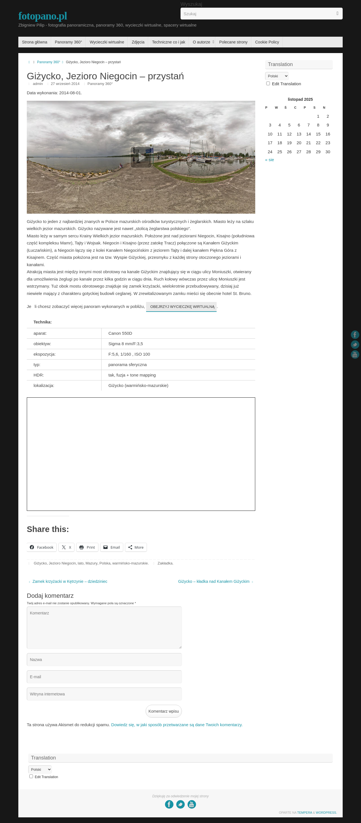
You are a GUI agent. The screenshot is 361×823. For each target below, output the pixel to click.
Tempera (304, 812)
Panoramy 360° (51, 62)
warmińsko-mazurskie (130, 563)
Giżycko (40, 563)
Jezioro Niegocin (62, 563)
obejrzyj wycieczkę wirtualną (182, 307)
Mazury (91, 563)
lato (81, 563)
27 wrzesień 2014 (65, 84)
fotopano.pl (42, 15)
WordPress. (326, 812)
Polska (104, 563)
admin (38, 84)
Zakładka (165, 563)
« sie (269, 159)
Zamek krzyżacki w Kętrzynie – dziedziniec (68, 581)
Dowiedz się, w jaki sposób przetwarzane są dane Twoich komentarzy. (177, 724)
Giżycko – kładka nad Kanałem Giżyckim (215, 581)
